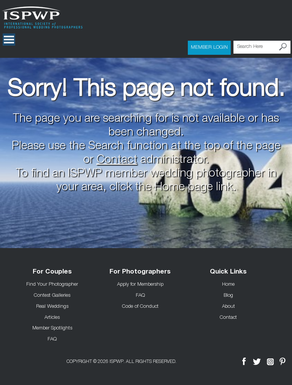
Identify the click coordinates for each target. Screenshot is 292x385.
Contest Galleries (52, 295)
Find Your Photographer (52, 284)
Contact (117, 160)
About (228, 306)
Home (228, 284)
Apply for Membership (140, 284)
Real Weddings (52, 306)
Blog (228, 295)
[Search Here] (261, 47)
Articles (52, 317)
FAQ (52, 339)
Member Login (209, 47)
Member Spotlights (52, 328)
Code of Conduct (140, 306)
